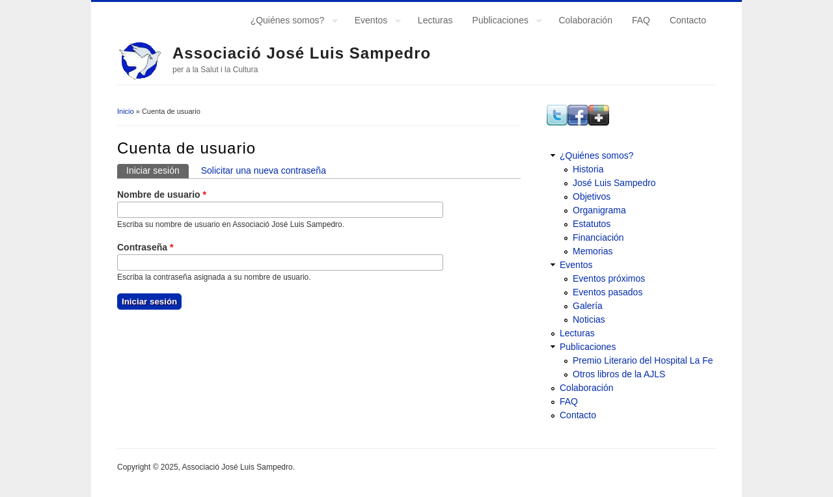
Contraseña (145, 247)
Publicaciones (502, 22)
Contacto (688, 20)
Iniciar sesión (157, 170)
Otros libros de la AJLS (619, 374)
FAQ (641, 20)
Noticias (589, 319)
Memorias (592, 251)
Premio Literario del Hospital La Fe (643, 360)
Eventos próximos (609, 278)
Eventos (373, 22)
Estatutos (591, 224)
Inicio (125, 111)
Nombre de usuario (161, 194)
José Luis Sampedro (614, 183)
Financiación (598, 237)
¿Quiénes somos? (289, 22)
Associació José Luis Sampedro (301, 53)
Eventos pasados (607, 292)
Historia (588, 169)
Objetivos (591, 196)
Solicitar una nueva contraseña (263, 170)
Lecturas (435, 20)
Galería (588, 306)
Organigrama (599, 210)
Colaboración (585, 20)
